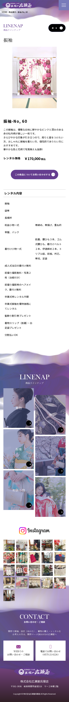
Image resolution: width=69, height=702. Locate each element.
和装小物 (29, 505)
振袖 (29, 464)
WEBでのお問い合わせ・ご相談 (18, 653)
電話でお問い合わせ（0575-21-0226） (50, 653)
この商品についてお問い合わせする (32, 174)
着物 (29, 423)
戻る (55, 28)
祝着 (60, 512)
